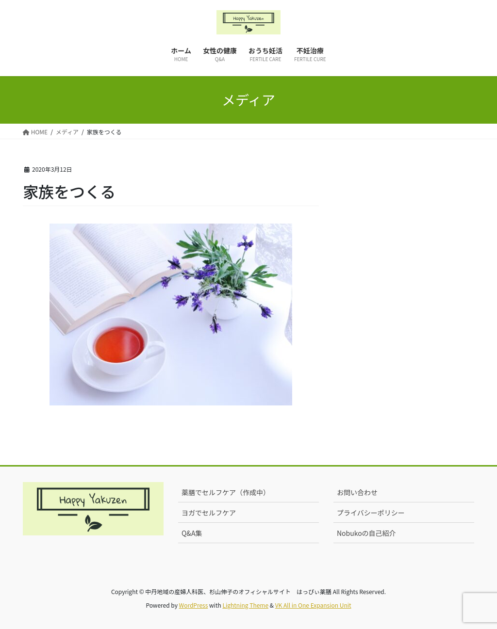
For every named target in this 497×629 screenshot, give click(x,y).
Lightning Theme (245, 605)
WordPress (193, 605)
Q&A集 (192, 533)
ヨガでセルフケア (209, 512)
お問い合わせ (357, 492)
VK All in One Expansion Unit (313, 605)
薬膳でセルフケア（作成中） (226, 492)
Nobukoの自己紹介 (366, 533)
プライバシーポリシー (371, 512)
